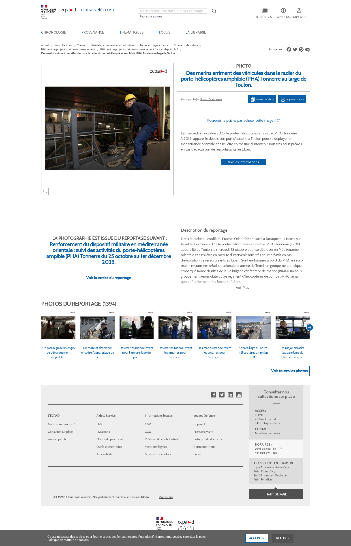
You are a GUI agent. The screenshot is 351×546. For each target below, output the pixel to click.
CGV (148, 424)
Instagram (239, 395)
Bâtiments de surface (186, 45)
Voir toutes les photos (289, 370)
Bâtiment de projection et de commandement (68, 49)
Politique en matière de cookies (68, 542)
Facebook (213, 395)
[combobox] (172, 11)
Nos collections (63, 45)
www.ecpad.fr (57, 439)
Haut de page (276, 494)
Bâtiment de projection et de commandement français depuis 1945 (139, 49)
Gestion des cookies (158, 454)
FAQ (99, 424)
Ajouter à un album (262, 99)
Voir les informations (243, 162)
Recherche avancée (151, 16)
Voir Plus (242, 287)
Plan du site (166, 497)
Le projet (199, 424)
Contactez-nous (204, 447)
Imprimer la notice (292, 99)
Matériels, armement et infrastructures (113, 45)
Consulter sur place (60, 432)
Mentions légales (156, 447)
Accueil (45, 45)
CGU (148, 432)
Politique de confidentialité (162, 439)
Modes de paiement (109, 439)
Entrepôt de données (207, 439)
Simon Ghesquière (211, 99)
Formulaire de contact (267, 433)
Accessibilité (104, 454)
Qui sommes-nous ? (61, 424)
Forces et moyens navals (154, 45)
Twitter (222, 395)
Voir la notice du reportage (108, 277)
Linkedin (230, 395)
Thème (81, 45)
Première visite (203, 432)
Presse (197, 454)
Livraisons (103, 432)
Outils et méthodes (109, 447)
